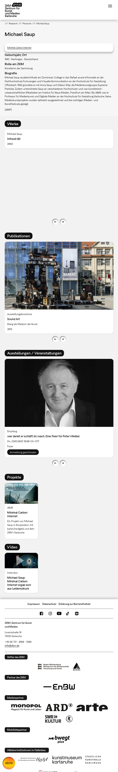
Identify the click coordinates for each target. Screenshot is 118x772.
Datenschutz (49, 603)
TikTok (68, 613)
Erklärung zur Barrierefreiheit (74, 603)
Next (63, 222)
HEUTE (9, 763)
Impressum (34, 603)
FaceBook (41, 613)
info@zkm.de (12, 645)
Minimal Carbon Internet (19, 47)
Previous (55, 222)
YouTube (59, 613)
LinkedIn (77, 613)
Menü (110, 6)
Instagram (50, 613)
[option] (59, 138)
